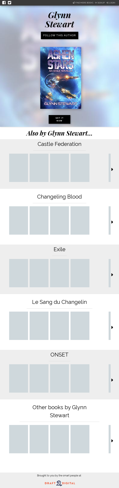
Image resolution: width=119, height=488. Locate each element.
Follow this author (59, 35)
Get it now (59, 119)
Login (110, 3)
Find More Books (83, 3)
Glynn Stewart (59, 19)
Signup (100, 3)
